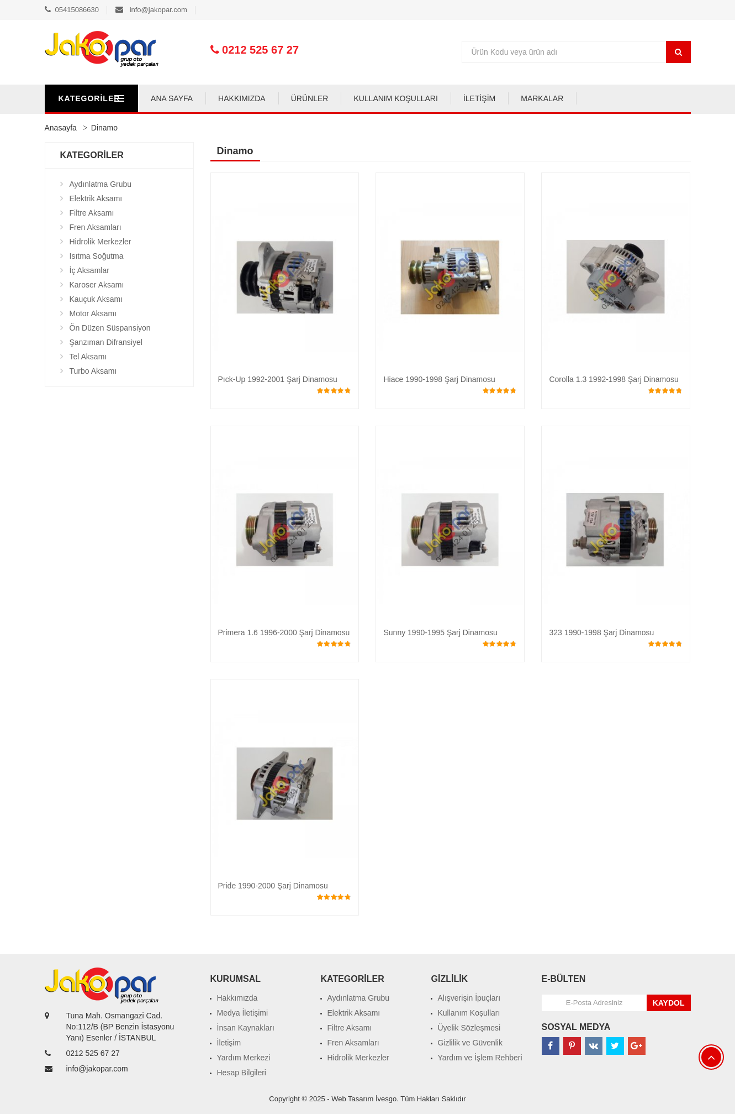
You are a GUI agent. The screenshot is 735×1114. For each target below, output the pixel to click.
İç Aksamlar (89, 270)
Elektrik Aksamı (96, 198)
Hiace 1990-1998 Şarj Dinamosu (439, 379)
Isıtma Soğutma (97, 256)
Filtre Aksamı (92, 212)
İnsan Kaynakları (245, 1027)
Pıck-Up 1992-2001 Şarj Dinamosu (277, 379)
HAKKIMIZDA (297, 98)
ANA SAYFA (227, 98)
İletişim (229, 1042)
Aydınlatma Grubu (101, 184)
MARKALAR (598, 98)
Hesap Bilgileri (241, 1072)
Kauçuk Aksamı (96, 299)
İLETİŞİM (535, 98)
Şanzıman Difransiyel (106, 342)
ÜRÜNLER (365, 98)
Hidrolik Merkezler (100, 241)
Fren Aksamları (95, 227)
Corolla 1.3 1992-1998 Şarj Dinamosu (613, 379)
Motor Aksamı (93, 313)
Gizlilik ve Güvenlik (470, 1042)
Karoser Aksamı (97, 284)
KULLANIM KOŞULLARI (451, 98)
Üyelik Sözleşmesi (469, 1027)
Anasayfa (61, 127)
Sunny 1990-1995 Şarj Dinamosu (440, 632)
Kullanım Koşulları (469, 1012)
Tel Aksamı (88, 356)
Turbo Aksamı (93, 371)
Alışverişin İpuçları (469, 997)
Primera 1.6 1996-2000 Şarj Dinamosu (284, 632)
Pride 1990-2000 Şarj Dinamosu (273, 885)
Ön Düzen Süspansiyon (110, 327)
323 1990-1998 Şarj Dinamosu (601, 632)
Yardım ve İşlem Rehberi (480, 1057)
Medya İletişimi (242, 1012)
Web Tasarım (352, 1099)
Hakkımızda (237, 997)
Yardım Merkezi (244, 1057)
